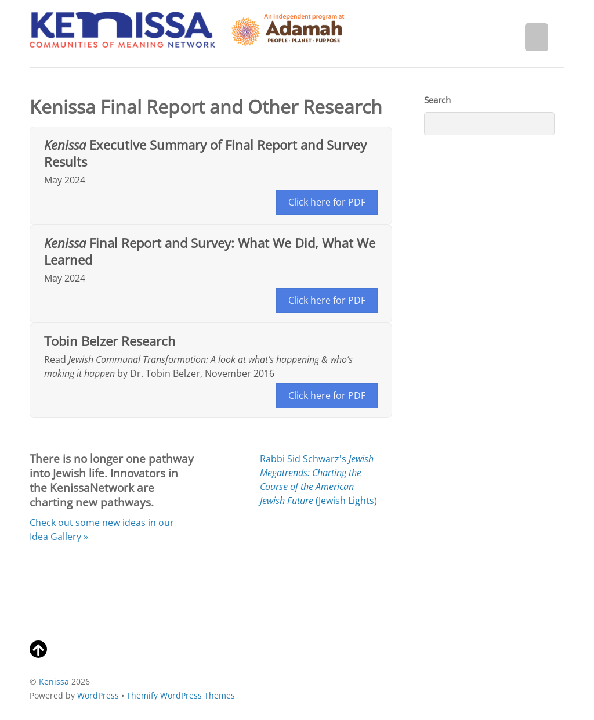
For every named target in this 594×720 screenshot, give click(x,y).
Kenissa (54, 681)
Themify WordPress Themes (180, 695)
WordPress (98, 695)
